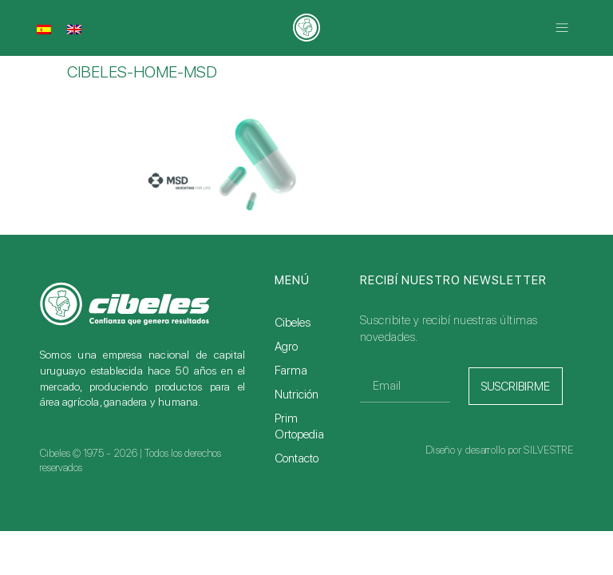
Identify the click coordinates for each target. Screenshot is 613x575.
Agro (286, 346)
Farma (291, 370)
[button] (562, 28)
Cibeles (292, 322)
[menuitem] (44, 29)
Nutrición (296, 394)
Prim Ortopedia (299, 426)
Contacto (296, 458)
